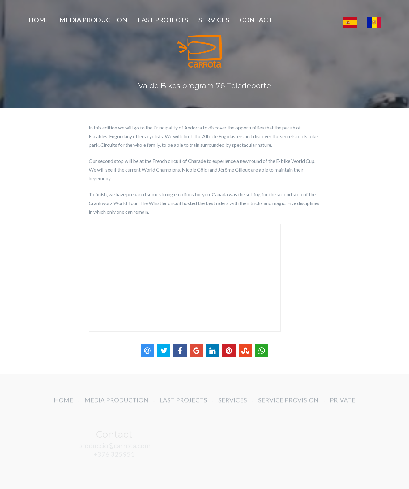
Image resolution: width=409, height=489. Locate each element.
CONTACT (256, 19)
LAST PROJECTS (163, 19)
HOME (38, 19)
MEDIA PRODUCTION (93, 19)
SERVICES (213, 19)
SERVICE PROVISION (288, 403)
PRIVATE (343, 403)
